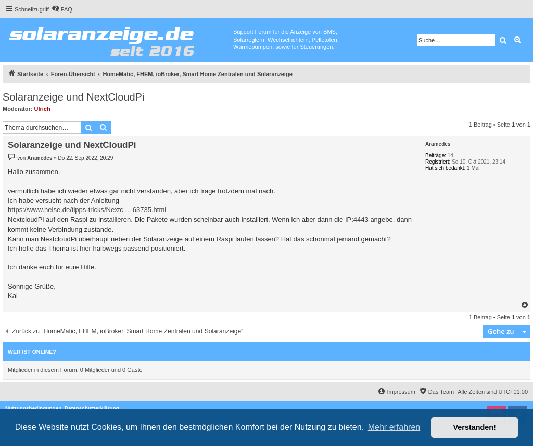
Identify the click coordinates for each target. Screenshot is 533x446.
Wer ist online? (32, 352)
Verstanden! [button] (474, 427)
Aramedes (437, 144)
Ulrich (42, 109)
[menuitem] (62, 9)
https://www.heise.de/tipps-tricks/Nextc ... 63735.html (87, 210)
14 (450, 155)
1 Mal (473, 168)
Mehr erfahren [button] (394, 427)
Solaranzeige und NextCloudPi (73, 97)
